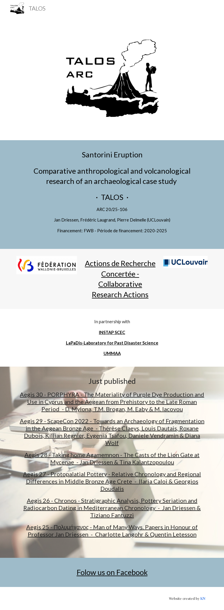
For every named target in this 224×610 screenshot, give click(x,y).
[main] (111, 194)
